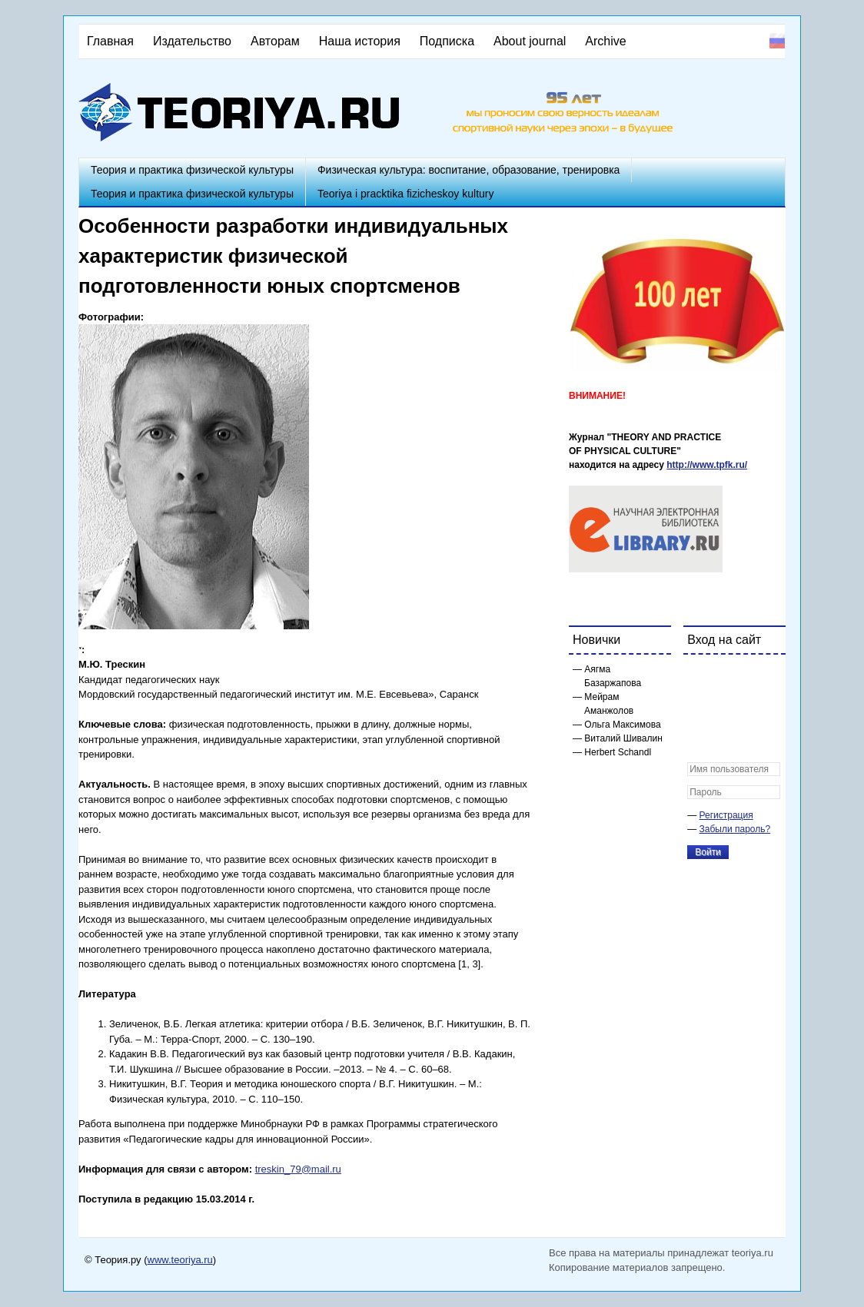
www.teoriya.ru (180, 1260)
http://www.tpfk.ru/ (706, 464)
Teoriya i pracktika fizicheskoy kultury (405, 193)
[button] (699, 676)
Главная (110, 41)
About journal (529, 41)
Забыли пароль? (735, 829)
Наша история (359, 41)
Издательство (192, 41)
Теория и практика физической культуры (192, 170)
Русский (777, 40)
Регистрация (726, 815)
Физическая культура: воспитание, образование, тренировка (468, 170)
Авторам (275, 41)
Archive (605, 41)
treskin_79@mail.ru (298, 1169)
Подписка (447, 41)
